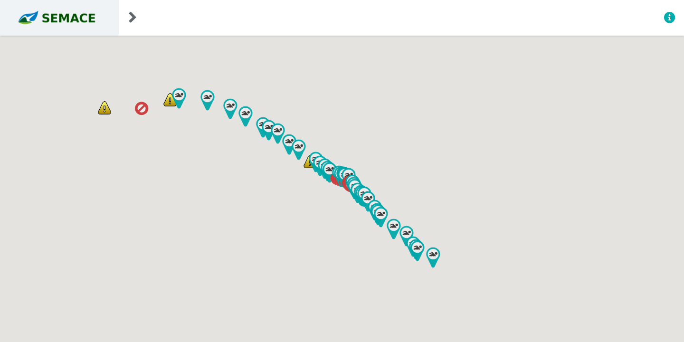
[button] (141, 108)
